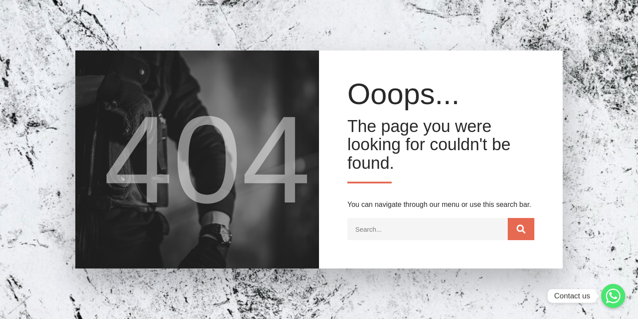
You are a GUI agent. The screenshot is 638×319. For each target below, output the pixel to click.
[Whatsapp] (613, 296)
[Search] (521, 229)
